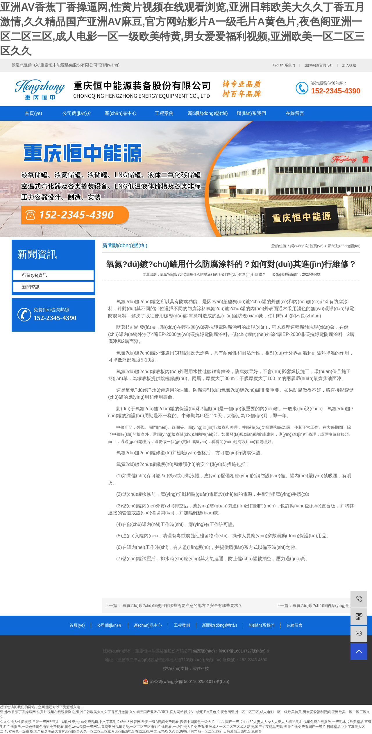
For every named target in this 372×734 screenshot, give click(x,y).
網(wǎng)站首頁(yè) (306, 246)
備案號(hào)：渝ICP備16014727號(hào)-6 (231, 651)
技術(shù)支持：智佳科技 (186, 668)
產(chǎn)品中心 (120, 113)
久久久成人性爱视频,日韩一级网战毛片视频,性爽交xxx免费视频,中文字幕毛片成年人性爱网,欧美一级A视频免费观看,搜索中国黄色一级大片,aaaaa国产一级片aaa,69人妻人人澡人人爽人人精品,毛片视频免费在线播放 (165, 722)
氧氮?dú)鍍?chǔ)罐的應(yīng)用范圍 (325, 605)
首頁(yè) (33, 113)
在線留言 (295, 113)
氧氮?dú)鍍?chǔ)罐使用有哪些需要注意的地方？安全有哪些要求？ (182, 605)
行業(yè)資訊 (34, 275)
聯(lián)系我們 (284, 65)
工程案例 (164, 113)
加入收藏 (349, 65)
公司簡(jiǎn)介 (77, 113)
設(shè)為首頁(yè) (318, 65)
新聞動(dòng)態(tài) (208, 113)
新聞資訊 (31, 286)
